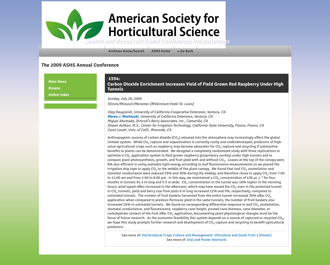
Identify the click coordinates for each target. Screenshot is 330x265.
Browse (54, 88)
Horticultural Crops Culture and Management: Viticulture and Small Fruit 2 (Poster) (207, 235)
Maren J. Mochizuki (123, 116)
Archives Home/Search (126, 51)
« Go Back (185, 51)
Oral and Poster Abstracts (206, 239)
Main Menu (58, 81)
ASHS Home (160, 51)
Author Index (59, 94)
